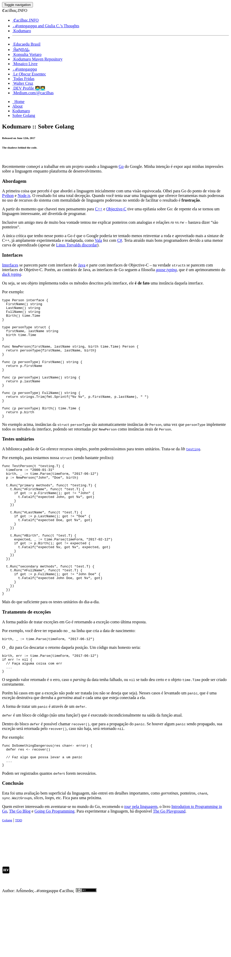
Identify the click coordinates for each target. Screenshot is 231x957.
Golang (7, 880)
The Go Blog (20, 870)
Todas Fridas (23, 78)
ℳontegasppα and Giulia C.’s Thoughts (45, 26)
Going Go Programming (54, 870)
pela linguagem (140, 866)
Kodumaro (21, 31)
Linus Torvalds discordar (76, 245)
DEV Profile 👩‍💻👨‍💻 (28, 88)
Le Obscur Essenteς (29, 74)
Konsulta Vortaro (26, 54)
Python (8, 195)
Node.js (23, 195)
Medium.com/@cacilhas (33, 93)
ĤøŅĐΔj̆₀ (21, 49)
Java (81, 265)
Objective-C (116, 209)
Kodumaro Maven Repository (37, 59)
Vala (98, 240)
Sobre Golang (23, 115)
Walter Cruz (22, 83)
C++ (98, 209)
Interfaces (10, 265)
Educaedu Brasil (26, 44)
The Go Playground (169, 870)
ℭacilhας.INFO (25, 20)
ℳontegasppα (24, 69)
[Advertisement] (95, 897)
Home (18, 101)
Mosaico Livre (25, 64)
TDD (18, 880)
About (17, 106)
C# (119, 240)
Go (121, 166)
